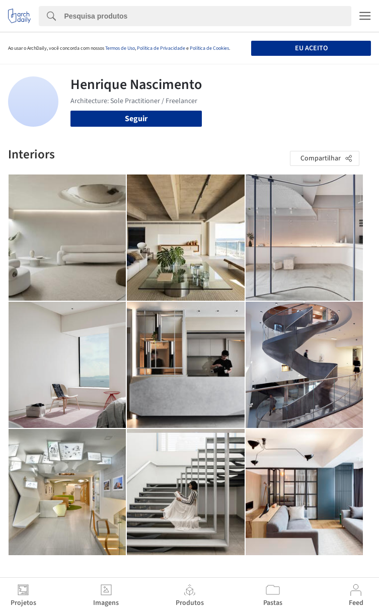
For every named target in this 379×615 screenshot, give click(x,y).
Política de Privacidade (161, 48)
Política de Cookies (209, 48)
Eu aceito (311, 48)
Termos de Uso (120, 48)
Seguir (136, 118)
